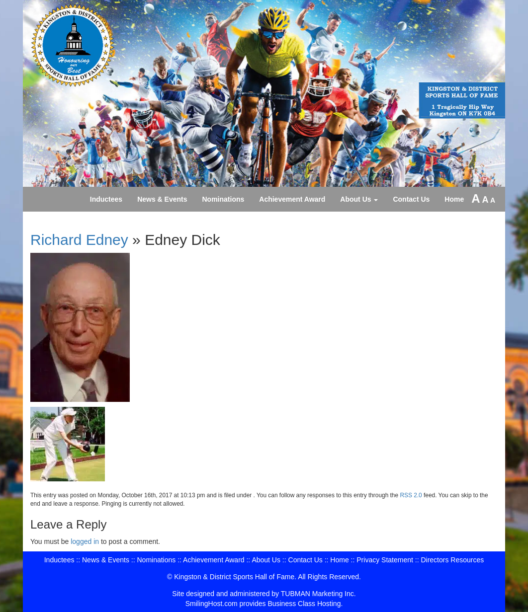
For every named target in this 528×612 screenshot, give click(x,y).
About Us (359, 199)
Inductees (106, 199)
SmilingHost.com (211, 604)
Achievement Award (292, 199)
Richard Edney (79, 239)
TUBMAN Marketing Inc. (318, 594)
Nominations (223, 199)
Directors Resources (452, 560)
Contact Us (411, 199)
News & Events (162, 199)
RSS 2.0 (411, 495)
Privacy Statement (384, 560)
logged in (85, 541)
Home (454, 199)
